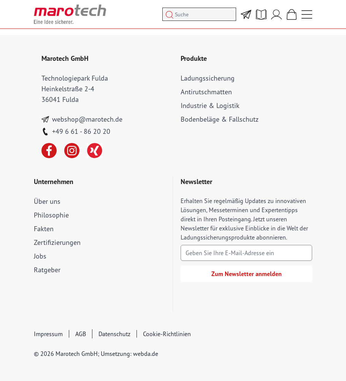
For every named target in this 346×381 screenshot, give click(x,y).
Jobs (40, 256)
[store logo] (70, 14)
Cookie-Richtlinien (167, 334)
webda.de (145, 353)
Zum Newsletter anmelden (246, 274)
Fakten (44, 228)
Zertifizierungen (57, 242)
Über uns (47, 201)
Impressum (48, 334)
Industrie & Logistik (210, 105)
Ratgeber (47, 269)
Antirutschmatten (206, 91)
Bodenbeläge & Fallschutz (220, 119)
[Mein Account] (276, 14)
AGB (80, 334)
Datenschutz (114, 334)
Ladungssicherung (208, 78)
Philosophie (51, 215)
